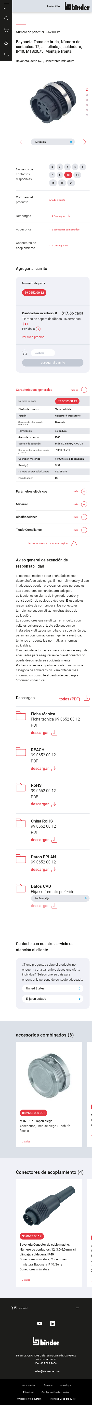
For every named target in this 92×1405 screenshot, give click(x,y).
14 (77, 175)
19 (62, 182)
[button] (6, 6)
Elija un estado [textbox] (36, 998)
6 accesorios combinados (65, 229)
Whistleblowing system (29, 1398)
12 (68, 175)
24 (71, 182)
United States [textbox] (35, 988)
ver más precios (33, 337)
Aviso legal (65, 1385)
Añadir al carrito (57, 200)
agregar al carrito (53, 362)
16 (53, 182)
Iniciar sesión (28, 1385)
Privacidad (28, 1392)
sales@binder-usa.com (47, 1371)
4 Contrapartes (60, 245)
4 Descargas (61, 216)
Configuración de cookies (55, 1392)
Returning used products (62, 1398)
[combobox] (52, 988)
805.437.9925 (48, 1359)
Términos (47, 1385)
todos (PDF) (70, 699)
